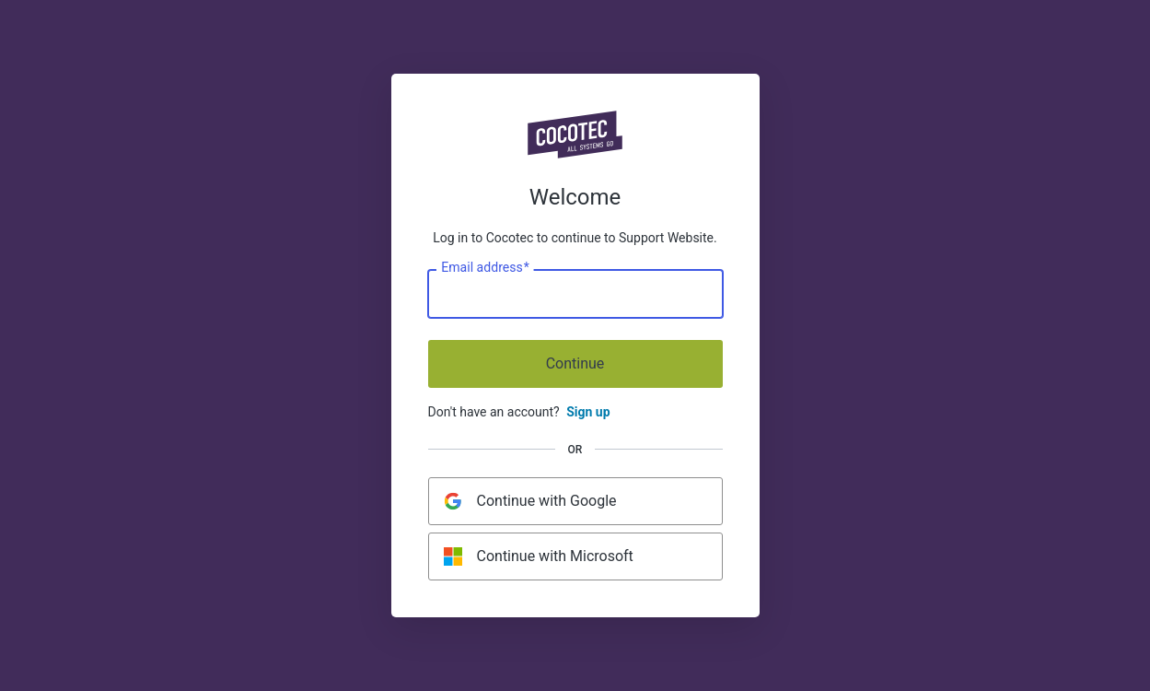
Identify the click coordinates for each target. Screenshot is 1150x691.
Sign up (588, 411)
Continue (575, 363)
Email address (485, 268)
